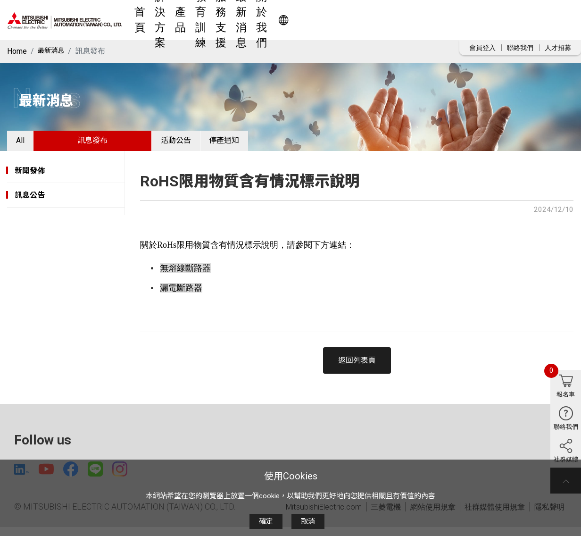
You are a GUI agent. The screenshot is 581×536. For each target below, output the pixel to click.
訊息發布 (105, 143)
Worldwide (527, 20)
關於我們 (434, 20)
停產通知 (256, 143)
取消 (308, 521)
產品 (269, 20)
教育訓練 (304, 20)
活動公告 (195, 143)
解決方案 (234, 20)
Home (17, 51)
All (26, 143)
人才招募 (558, 47)
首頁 (199, 20)
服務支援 (348, 20)
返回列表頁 (357, 366)
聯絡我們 (520, 47)
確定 (266, 521)
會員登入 (482, 47)
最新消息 (391, 20)
